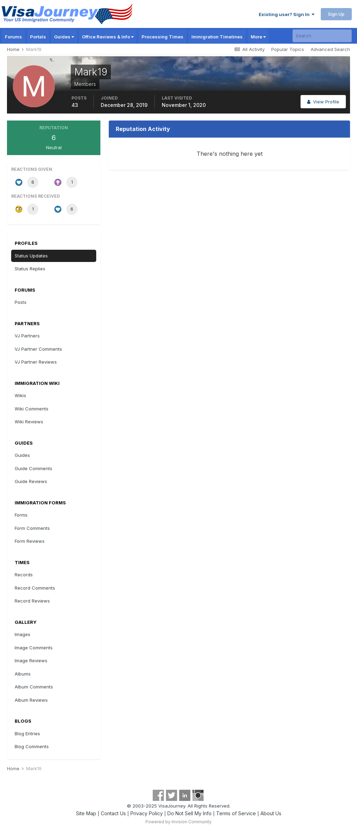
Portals (38, 36)
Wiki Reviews (29, 421)
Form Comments (32, 528)
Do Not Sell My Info (189, 813)
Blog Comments (32, 746)
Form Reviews (30, 541)
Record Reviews (32, 601)
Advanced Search (330, 49)
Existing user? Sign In (286, 14)
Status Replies (30, 268)
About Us (270, 813)
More (258, 36)
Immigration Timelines (217, 36)
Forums (13, 36)
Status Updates (31, 255)
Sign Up (336, 14)
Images (22, 634)
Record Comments (35, 588)
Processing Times (162, 36)
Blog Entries (27, 733)
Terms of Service (236, 813)
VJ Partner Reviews (36, 362)
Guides (64, 36)
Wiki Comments (31, 408)
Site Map (86, 813)
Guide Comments (33, 468)
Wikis (20, 395)
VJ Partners (27, 335)
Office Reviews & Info (108, 36)
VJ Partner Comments (38, 349)
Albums (23, 674)
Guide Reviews (31, 481)
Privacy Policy (146, 813)
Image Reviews (31, 660)
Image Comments (34, 647)
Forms (21, 515)
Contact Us (113, 813)
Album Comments (34, 686)
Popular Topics (287, 49)
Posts (20, 302)
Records (24, 574)
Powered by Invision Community (178, 821)
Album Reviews (31, 700)
